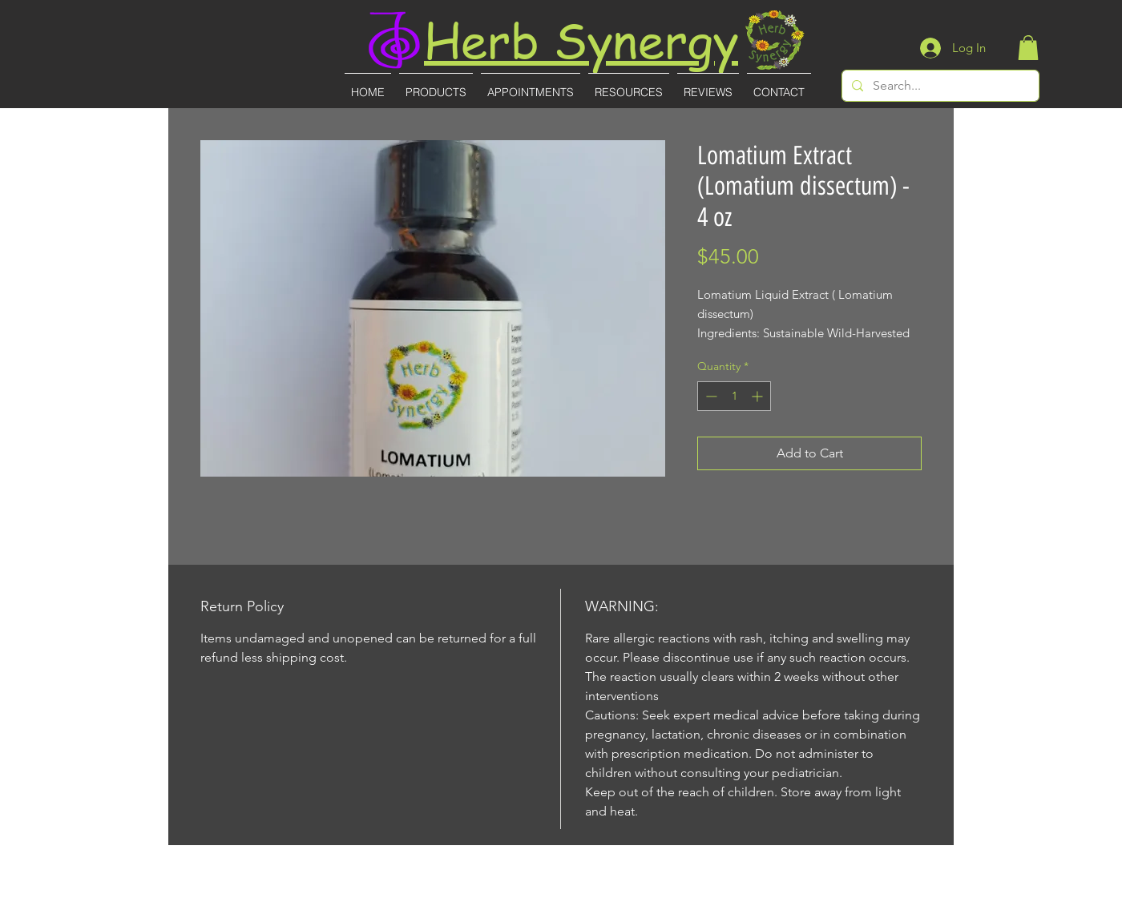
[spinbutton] (734, 396)
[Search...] (939, 85)
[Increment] (759, 396)
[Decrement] (710, 396)
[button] (1028, 47)
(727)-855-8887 (562, 887)
